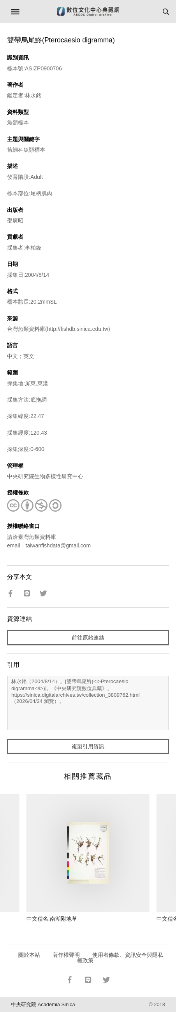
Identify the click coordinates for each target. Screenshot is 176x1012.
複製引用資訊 (88, 746)
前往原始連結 (88, 637)
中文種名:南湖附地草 (51, 919)
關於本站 (29, 955)
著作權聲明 (66, 955)
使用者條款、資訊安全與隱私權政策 (120, 957)
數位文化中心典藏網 (88, 11)
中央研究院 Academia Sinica (43, 1004)
